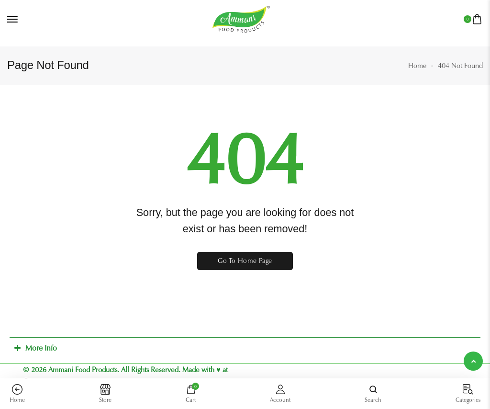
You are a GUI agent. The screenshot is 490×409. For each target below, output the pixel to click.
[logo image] (241, 18)
